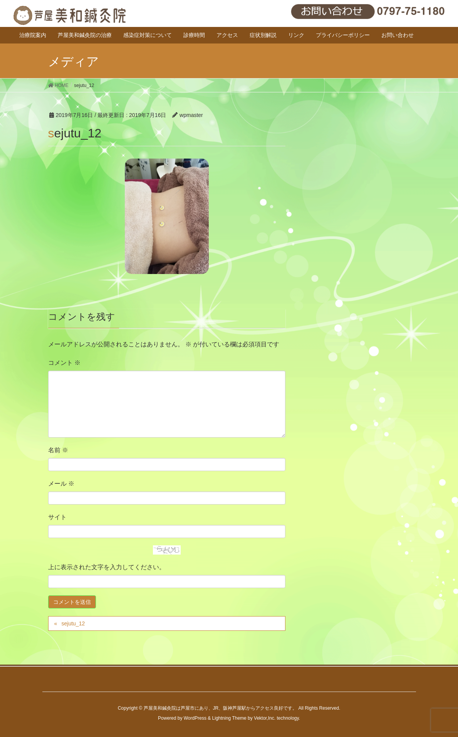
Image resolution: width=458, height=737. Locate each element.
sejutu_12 (73, 623)
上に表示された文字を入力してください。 (106, 567)
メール (61, 483)
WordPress (195, 718)
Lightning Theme (229, 718)
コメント (64, 362)
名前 (58, 450)
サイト (57, 517)
